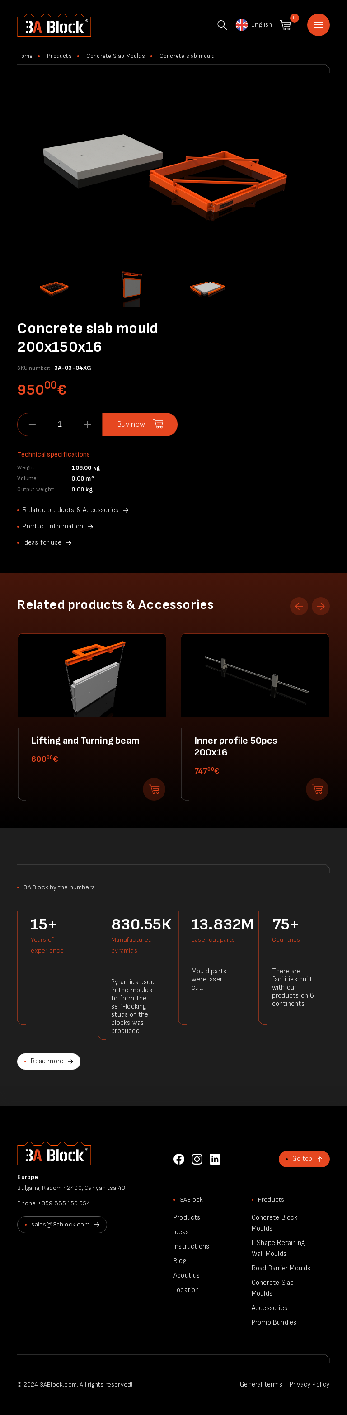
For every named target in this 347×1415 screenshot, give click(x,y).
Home (318, 25)
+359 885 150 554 (64, 1203)
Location (186, 1290)
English (253, 25)
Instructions (191, 1246)
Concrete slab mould (187, 56)
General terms (261, 1384)
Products (59, 56)
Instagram (197, 1159)
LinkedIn (215, 1159)
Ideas (181, 1232)
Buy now (131, 424)
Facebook (179, 1159)
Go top (302, 1159)
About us (187, 1275)
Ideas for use (42, 542)
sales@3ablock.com (60, 1224)
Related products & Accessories (70, 510)
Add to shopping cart (154, 789)
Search (222, 25)
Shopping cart (285, 25)
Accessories (269, 1308)
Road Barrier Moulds (281, 1268)
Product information (53, 526)
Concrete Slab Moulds (115, 56)
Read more (47, 1061)
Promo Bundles (274, 1322)
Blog (180, 1261)
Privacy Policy (310, 1384)
